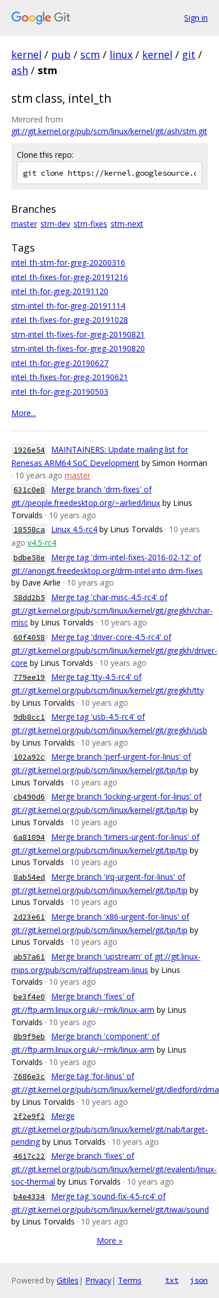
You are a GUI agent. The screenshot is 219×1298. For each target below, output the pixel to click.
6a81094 (29, 837)
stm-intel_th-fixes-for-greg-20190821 (78, 334)
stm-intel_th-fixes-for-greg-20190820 (78, 348)
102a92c (29, 757)
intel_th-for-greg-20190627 (59, 363)
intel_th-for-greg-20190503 (59, 391)
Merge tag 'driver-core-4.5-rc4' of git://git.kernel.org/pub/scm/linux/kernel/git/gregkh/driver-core (114, 650)
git (188, 54)
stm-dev (55, 223)
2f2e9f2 (29, 1116)
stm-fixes (90, 223)
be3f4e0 (29, 997)
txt (172, 1280)
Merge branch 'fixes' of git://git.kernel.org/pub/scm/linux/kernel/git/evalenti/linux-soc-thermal (114, 1168)
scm (90, 54)
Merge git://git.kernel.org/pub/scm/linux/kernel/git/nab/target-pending (109, 1128)
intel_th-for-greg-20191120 (59, 291)
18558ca (29, 529)
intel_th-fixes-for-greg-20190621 (69, 377)
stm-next (127, 223)
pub (61, 54)
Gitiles (68, 1280)
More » (109, 1240)
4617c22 (29, 1156)
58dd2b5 (29, 597)
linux (121, 54)
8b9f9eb (29, 1036)
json (199, 1280)
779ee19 (29, 677)
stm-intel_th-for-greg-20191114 (68, 305)
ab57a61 (29, 957)
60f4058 (29, 637)
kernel (26, 54)
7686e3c (29, 1076)
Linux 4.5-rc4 (74, 529)
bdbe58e (29, 558)
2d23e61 (29, 917)
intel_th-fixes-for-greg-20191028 (69, 319)
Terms (130, 1280)
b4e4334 (29, 1196)
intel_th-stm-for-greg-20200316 (68, 262)
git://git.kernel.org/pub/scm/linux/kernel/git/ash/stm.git (109, 131)
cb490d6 (29, 797)
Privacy (98, 1280)
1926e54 (29, 450)
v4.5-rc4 (42, 542)
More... (23, 413)
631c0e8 (29, 490)
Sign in (196, 17)
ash (19, 70)
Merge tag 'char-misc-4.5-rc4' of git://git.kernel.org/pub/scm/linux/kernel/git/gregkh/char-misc (112, 610)
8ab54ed (29, 877)
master (24, 223)
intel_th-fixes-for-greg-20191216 (69, 277)
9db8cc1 (29, 717)
